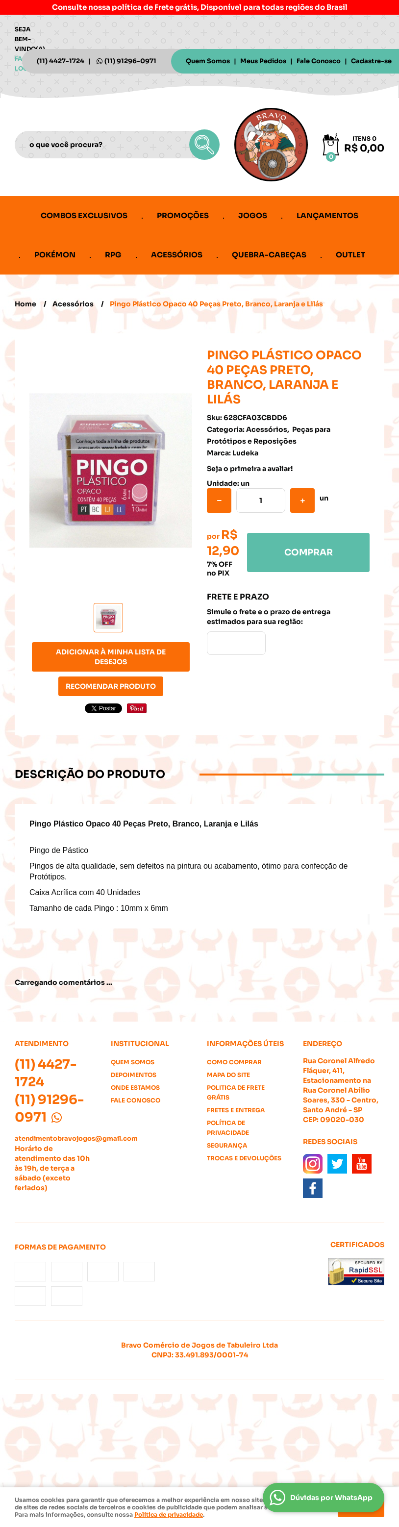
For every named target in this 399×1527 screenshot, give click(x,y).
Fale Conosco (319, 61)
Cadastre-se (371, 61)
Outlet (350, 254)
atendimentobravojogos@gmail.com (76, 1138)
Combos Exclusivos (84, 215)
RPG (113, 254)
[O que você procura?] (204, 144)
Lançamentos (327, 215)
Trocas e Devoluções (244, 1158)
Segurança (227, 1145)
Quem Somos (208, 61)
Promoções (183, 215)
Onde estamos (135, 1087)
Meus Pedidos (263, 61)
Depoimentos (133, 1074)
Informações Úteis (245, 1043)
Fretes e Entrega (236, 1110)
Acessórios (176, 254)
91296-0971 (130, 61)
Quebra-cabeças (269, 254)
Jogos (252, 215)
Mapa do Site (228, 1074)
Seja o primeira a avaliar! (250, 468)
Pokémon (54, 254)
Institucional (140, 1043)
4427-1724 (60, 61)
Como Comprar (234, 1062)
